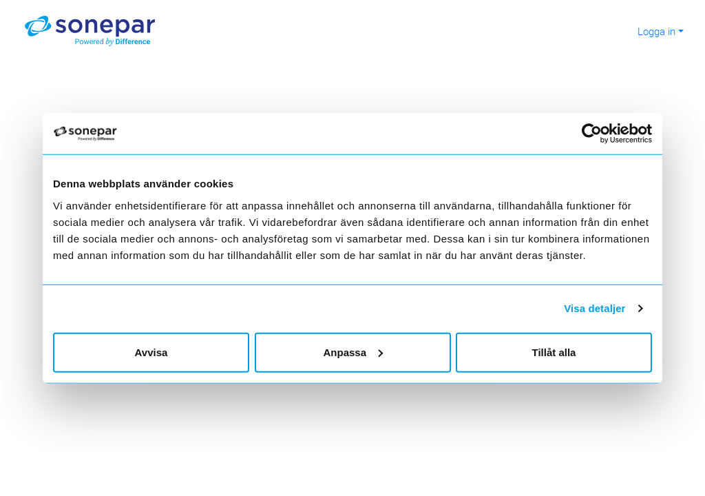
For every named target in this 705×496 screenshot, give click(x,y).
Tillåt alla (554, 352)
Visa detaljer (594, 308)
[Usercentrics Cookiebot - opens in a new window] (597, 133)
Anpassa (353, 352)
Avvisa (151, 352)
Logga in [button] (656, 31)
